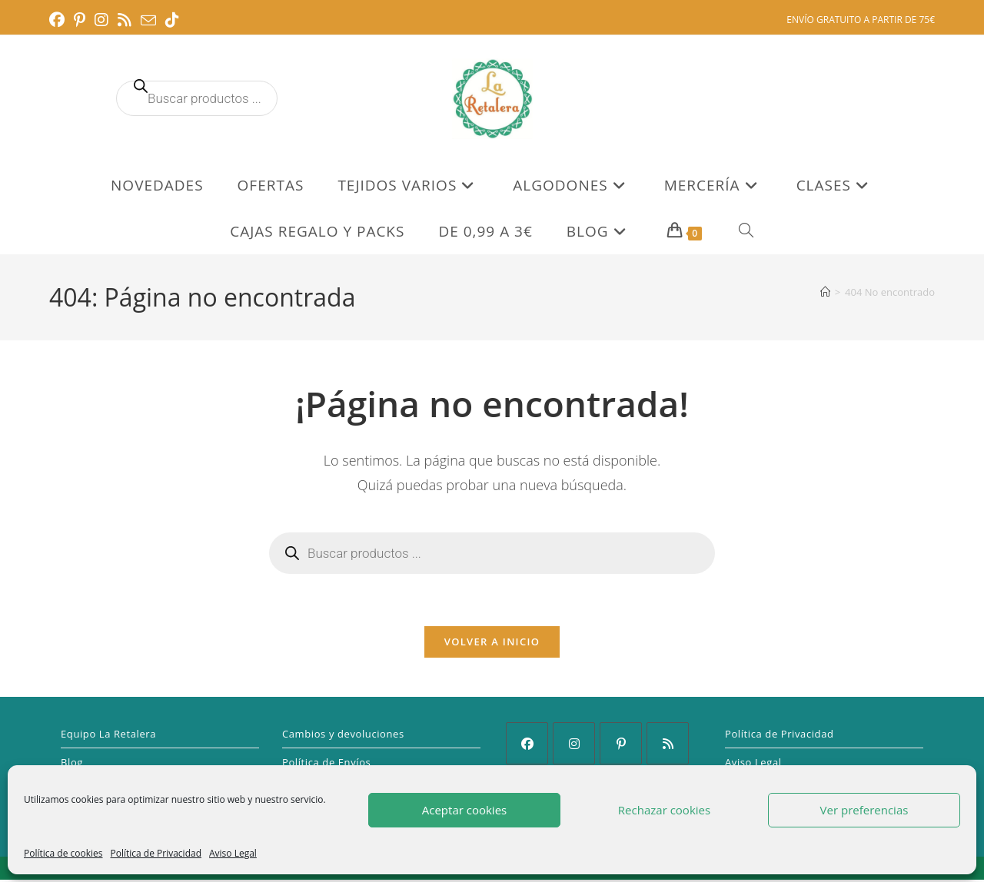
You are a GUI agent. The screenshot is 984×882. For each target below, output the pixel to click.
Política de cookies (63, 853)
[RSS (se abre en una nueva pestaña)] (124, 20)
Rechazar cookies (664, 809)
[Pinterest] (621, 745)
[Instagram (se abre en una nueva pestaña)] (101, 20)
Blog (72, 764)
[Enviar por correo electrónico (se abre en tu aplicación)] (148, 20)
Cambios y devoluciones (343, 736)
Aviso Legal (233, 853)
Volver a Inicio (492, 644)
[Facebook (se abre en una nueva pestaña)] (59, 20)
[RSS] (668, 745)
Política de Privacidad (156, 853)
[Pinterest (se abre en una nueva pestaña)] (79, 20)
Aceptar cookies (464, 809)
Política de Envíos (326, 764)
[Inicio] (825, 292)
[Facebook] (527, 745)
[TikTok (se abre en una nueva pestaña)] (172, 20)
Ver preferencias (864, 809)
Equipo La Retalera (108, 736)
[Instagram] (574, 745)
